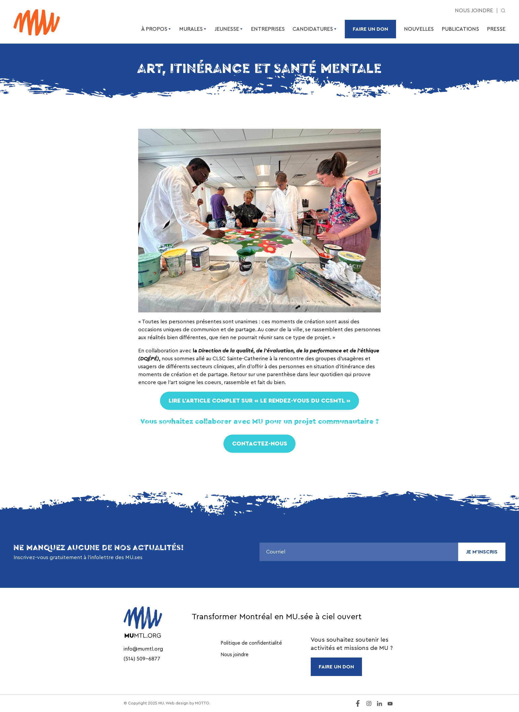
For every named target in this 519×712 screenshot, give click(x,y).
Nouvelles (419, 29)
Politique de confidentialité (251, 643)
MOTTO (202, 703)
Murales (193, 29)
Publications (460, 29)
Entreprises (268, 29)
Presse (496, 29)
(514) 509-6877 (142, 658)
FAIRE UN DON (336, 666)
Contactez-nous (259, 443)
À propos (156, 29)
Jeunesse (229, 29)
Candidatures (315, 29)
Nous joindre (474, 10)
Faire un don (370, 29)
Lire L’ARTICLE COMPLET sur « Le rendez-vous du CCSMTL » (259, 401)
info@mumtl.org (143, 649)
